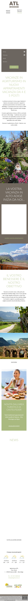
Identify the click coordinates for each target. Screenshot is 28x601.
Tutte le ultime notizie (14, 539)
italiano (19, 12)
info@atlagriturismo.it (14, 577)
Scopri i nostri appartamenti (14, 238)
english (19, 11)
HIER (16, 600)
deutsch (19, 10)
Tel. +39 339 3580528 (14, 576)
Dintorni (14, 362)
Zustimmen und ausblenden (25, 597)
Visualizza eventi (13, 426)
